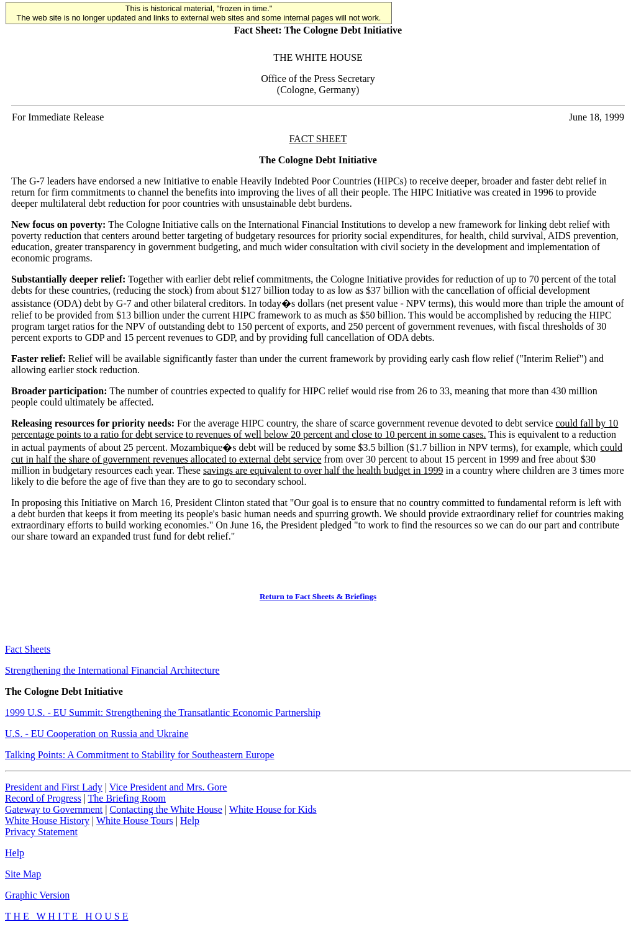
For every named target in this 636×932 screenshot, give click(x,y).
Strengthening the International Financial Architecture (112, 670)
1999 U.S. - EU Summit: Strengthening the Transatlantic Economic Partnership (162, 712)
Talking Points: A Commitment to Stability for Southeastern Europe (140, 754)
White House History (47, 820)
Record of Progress (43, 798)
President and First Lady (53, 787)
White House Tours (134, 820)
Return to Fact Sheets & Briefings (318, 596)
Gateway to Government (53, 809)
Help (189, 820)
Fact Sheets (27, 649)
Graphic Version (37, 895)
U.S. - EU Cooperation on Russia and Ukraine (97, 733)
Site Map (23, 874)
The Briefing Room (127, 798)
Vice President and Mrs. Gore (168, 787)
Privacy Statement (41, 831)
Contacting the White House (165, 809)
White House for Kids (273, 809)
